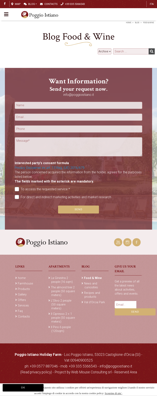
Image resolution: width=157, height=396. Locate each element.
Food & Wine (148, 23)
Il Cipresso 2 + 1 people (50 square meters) (63, 317)
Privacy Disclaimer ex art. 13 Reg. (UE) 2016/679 (49, 168)
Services (23, 305)
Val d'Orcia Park (94, 302)
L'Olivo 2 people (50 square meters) (61, 304)
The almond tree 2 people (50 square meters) (63, 291)
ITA (152, 4)
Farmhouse (25, 283)
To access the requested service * (42, 189)
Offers (22, 300)
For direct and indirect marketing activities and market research (63, 197)
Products (24, 289)
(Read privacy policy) (36, 372)
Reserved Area (125, 372)
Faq (20, 311)
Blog (29, 4)
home (128, 23)
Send (79, 209)
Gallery (22, 294)
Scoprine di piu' (113, 393)
